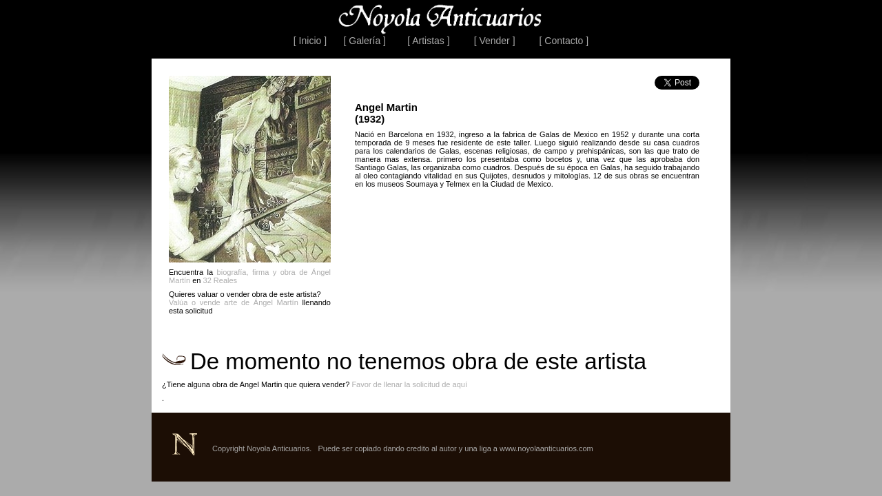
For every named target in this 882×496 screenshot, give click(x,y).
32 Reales (220, 280)
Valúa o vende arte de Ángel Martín (233, 302)
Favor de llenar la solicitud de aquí (409, 384)
